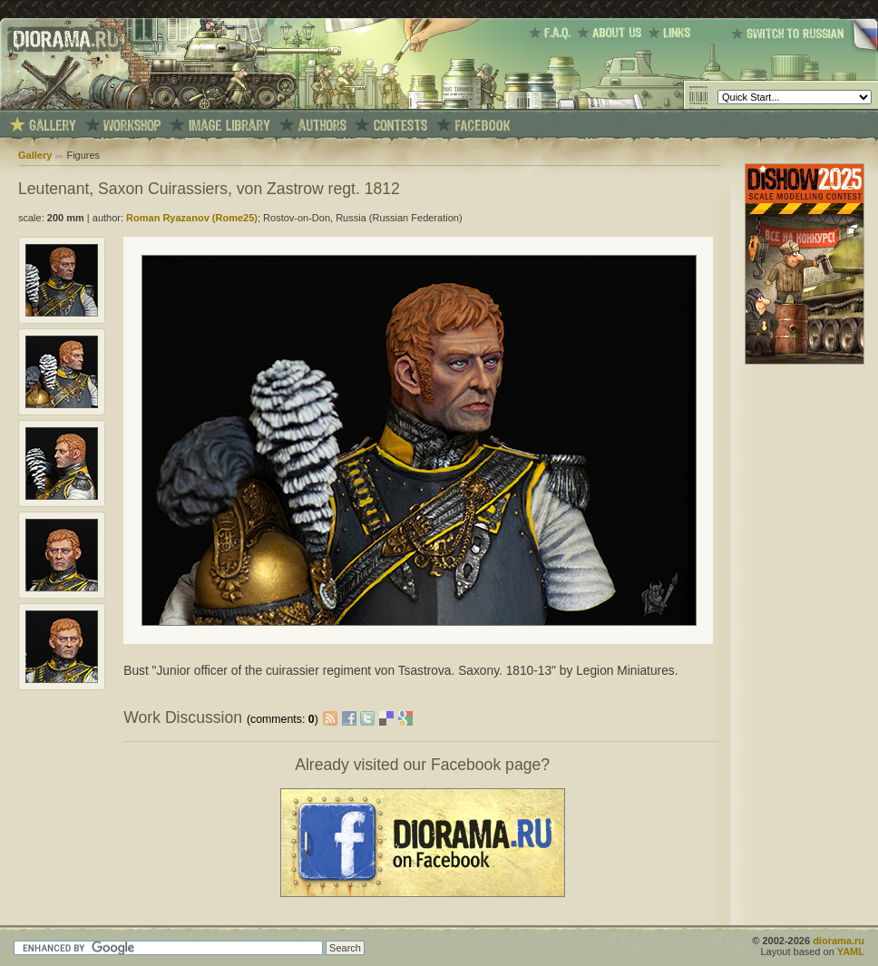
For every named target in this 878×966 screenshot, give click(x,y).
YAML (850, 951)
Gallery (35, 155)
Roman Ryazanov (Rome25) (192, 217)
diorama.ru (838, 940)
